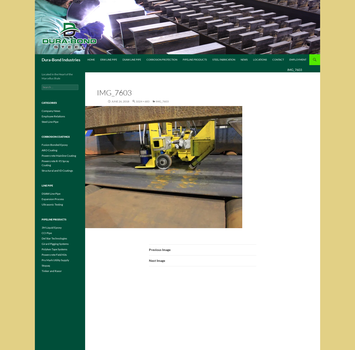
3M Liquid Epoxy (52, 227)
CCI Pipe (47, 233)
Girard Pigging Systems (55, 244)
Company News (51, 111)
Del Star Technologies (54, 238)
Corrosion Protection (161, 59)
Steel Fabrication (223, 59)
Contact (278, 59)
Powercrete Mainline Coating (59, 155)
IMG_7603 (162, 101)
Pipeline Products (195, 59)
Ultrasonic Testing (52, 204)
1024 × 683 (142, 101)
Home (91, 59)
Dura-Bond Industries (61, 59)
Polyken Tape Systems (54, 249)
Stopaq (46, 265)
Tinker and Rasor (52, 271)
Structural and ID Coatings (57, 170)
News (244, 59)
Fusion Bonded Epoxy (55, 145)
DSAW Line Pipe (131, 59)
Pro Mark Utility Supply (55, 260)
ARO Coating (49, 150)
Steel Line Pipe (50, 121)
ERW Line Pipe (108, 59)
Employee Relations (53, 116)
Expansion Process (53, 199)
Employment (297, 59)
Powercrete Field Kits (54, 254)
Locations (260, 59)
